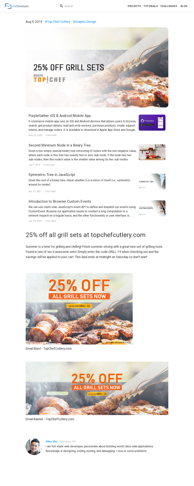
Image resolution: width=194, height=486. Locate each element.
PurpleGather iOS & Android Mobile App (60, 116)
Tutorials (150, 6)
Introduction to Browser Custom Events (60, 201)
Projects (134, 6)
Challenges (168, 6)
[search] (92, 6)
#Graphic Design (84, 22)
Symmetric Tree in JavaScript (52, 175)
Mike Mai (51, 441)
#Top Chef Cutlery (57, 22)
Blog (184, 6)
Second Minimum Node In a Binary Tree (60, 145)
